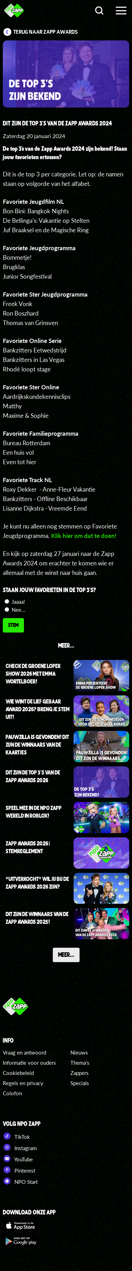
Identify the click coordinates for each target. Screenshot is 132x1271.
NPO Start (20, 1181)
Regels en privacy (23, 1083)
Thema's (79, 1062)
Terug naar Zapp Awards (45, 32)
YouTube (18, 1158)
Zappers (79, 1073)
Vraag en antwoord (24, 1052)
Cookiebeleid (18, 1073)
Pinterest (19, 1170)
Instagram (20, 1147)
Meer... (66, 954)
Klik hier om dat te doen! (84, 535)
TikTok (16, 1136)
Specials (79, 1083)
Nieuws (79, 1052)
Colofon (12, 1093)
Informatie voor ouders (29, 1062)
